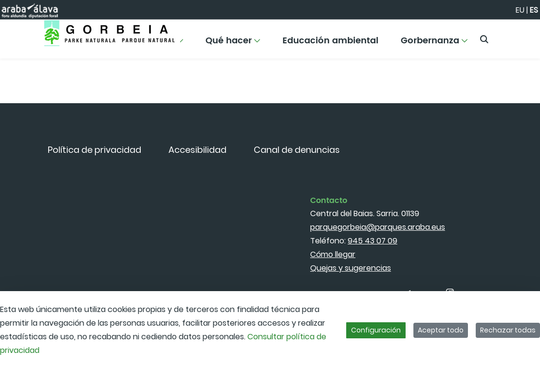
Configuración (376, 330)
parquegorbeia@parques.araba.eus (377, 227)
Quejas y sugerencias (350, 268)
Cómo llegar (332, 254)
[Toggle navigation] (515, 36)
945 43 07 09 (372, 240)
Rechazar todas (508, 330)
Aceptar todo (441, 330)
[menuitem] (233, 44)
